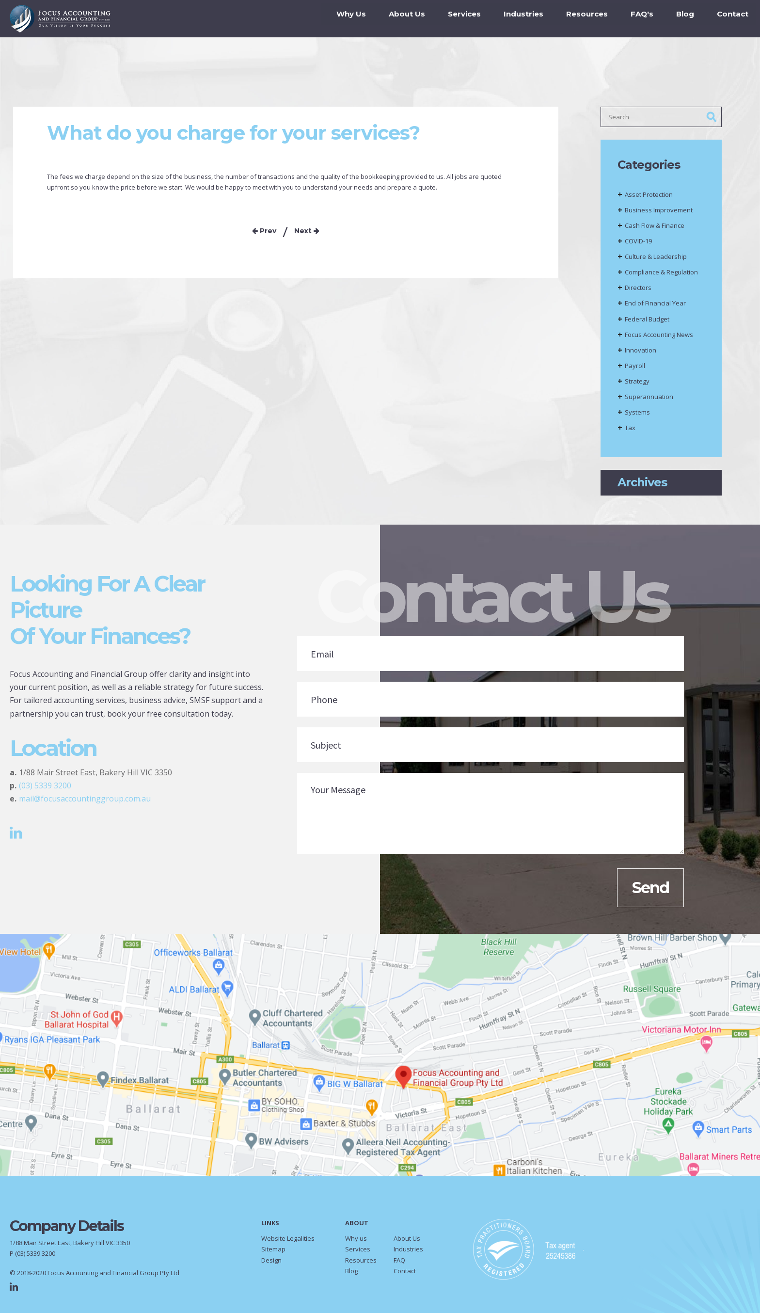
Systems (637, 415)
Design (271, 1263)
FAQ (399, 1263)
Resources (581, 19)
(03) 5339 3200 (45, 789)
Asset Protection (649, 197)
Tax (630, 431)
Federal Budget (647, 322)
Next (306, 234)
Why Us (345, 19)
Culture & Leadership (656, 260)
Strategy (637, 384)
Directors (638, 291)
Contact (727, 19)
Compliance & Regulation (661, 275)
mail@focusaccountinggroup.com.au (85, 802)
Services (458, 19)
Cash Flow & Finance (654, 228)
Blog (679, 19)
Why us (356, 1241)
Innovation (640, 353)
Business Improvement (659, 213)
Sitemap (273, 1252)
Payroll (635, 369)
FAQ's (636, 19)
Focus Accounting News (659, 338)
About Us (401, 19)
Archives (642, 486)
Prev (264, 234)
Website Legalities (288, 1241)
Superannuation (649, 400)
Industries (518, 19)
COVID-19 (638, 244)
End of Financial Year (655, 306)
